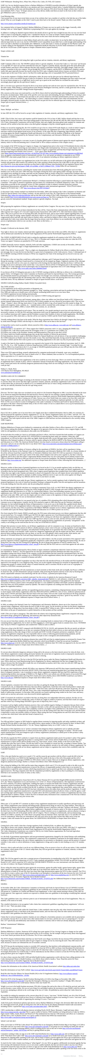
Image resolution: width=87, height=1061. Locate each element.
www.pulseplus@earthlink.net (10, 372)
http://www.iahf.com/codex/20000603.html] (32, 268)
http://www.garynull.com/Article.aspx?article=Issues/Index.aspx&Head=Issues (56, 970)
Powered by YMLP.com (69, 1056)
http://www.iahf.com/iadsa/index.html (34, 1006)
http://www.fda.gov (7, 677)
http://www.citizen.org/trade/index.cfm (35, 875)
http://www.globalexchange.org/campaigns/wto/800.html (64, 153)
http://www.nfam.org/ (14, 460)
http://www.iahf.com (57, 1034)
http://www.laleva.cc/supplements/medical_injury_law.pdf (20, 544)
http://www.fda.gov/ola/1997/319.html (36, 188)
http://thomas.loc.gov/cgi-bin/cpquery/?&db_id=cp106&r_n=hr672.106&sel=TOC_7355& (30, 166)
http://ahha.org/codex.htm (71, 966)
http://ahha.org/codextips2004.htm (19, 195)
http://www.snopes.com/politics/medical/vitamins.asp (18, 23)
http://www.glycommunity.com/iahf (12, 981)
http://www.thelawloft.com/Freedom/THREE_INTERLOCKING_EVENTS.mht (27, 878)
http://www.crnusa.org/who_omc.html (13, 1012)
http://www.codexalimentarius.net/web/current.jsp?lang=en (29, 197)
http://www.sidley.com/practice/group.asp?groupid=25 (18, 1017)
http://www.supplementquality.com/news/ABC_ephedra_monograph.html (25, 579)
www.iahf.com (64, 325)
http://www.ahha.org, (52, 325)
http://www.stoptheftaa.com (60, 875)
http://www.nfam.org (7, 643)
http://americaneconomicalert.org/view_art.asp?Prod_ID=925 (25, 153)
